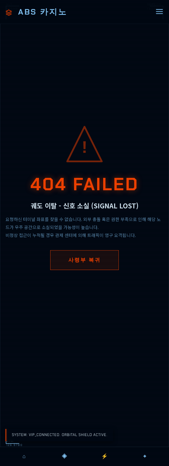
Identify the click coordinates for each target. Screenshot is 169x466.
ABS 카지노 (36, 12)
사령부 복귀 (84, 260)
